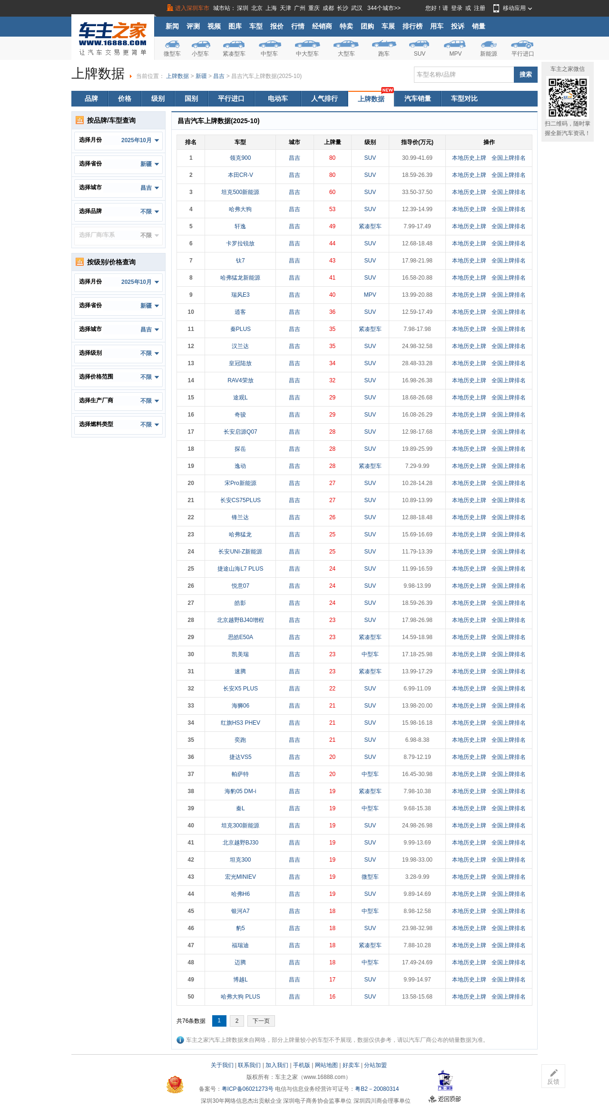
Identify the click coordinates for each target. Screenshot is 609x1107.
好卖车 (351, 1065)
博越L (240, 979)
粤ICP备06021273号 (248, 1089)
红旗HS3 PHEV (240, 722)
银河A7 (240, 911)
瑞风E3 (240, 294)
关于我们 (222, 1065)
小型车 (200, 53)
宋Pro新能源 (240, 483)
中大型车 (307, 53)
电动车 (278, 98)
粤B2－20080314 (377, 1089)
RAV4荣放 (240, 380)
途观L (240, 397)
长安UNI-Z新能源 (240, 551)
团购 (367, 26)
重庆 (314, 8)
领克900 (240, 158)
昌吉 (219, 76)
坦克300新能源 (240, 825)
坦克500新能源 (240, 192)
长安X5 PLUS (240, 688)
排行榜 (412, 26)
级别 (158, 98)
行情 (297, 26)
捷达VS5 (240, 757)
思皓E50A (240, 637)
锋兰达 (240, 517)
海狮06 (240, 705)
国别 (191, 98)
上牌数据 (177, 76)
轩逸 (240, 226)
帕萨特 (240, 774)
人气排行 (324, 98)
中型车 (269, 53)
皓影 (240, 603)
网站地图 (326, 1065)
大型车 (346, 53)
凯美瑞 (240, 654)
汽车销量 (417, 98)
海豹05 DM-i (240, 791)
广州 (299, 8)
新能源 (488, 53)
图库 (235, 26)
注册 (479, 8)
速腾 (240, 671)
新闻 (172, 26)
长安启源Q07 (240, 431)
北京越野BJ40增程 (240, 620)
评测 (193, 26)
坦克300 (240, 859)
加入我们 (276, 1065)
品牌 (91, 98)
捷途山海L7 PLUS (240, 568)
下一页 (261, 1021)
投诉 (457, 26)
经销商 (322, 26)
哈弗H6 (240, 894)
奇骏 (240, 414)
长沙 (342, 8)
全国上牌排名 (508, 158)
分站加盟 (375, 1065)
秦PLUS (240, 329)
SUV (420, 53)
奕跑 (240, 740)
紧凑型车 (234, 53)
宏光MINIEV (240, 877)
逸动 (240, 466)
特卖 (346, 26)
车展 (388, 26)
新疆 (201, 76)
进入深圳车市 (192, 8)
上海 (271, 8)
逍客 (240, 312)
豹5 (240, 928)
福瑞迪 (240, 945)
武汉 (357, 8)
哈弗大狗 (240, 209)
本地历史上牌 (469, 158)
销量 (478, 26)
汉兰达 (240, 346)
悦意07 (240, 586)
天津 (285, 8)
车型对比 (464, 98)
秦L (240, 808)
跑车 (384, 53)
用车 (436, 26)
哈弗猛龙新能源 (240, 277)
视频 (214, 26)
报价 (277, 26)
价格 (124, 98)
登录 (456, 8)
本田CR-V (240, 175)
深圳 (242, 8)
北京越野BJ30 (240, 842)
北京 (257, 8)
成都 (328, 8)
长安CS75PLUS (240, 500)
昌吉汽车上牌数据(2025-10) (266, 76)
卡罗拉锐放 (240, 243)
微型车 (172, 53)
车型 (256, 26)
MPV (455, 53)
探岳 (240, 449)
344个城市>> (384, 8)
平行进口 (522, 53)
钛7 (240, 260)
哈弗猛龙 (240, 534)
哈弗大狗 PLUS (240, 996)
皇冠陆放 (240, 363)
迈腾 (240, 962)
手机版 (301, 1065)
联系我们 (249, 1065)
